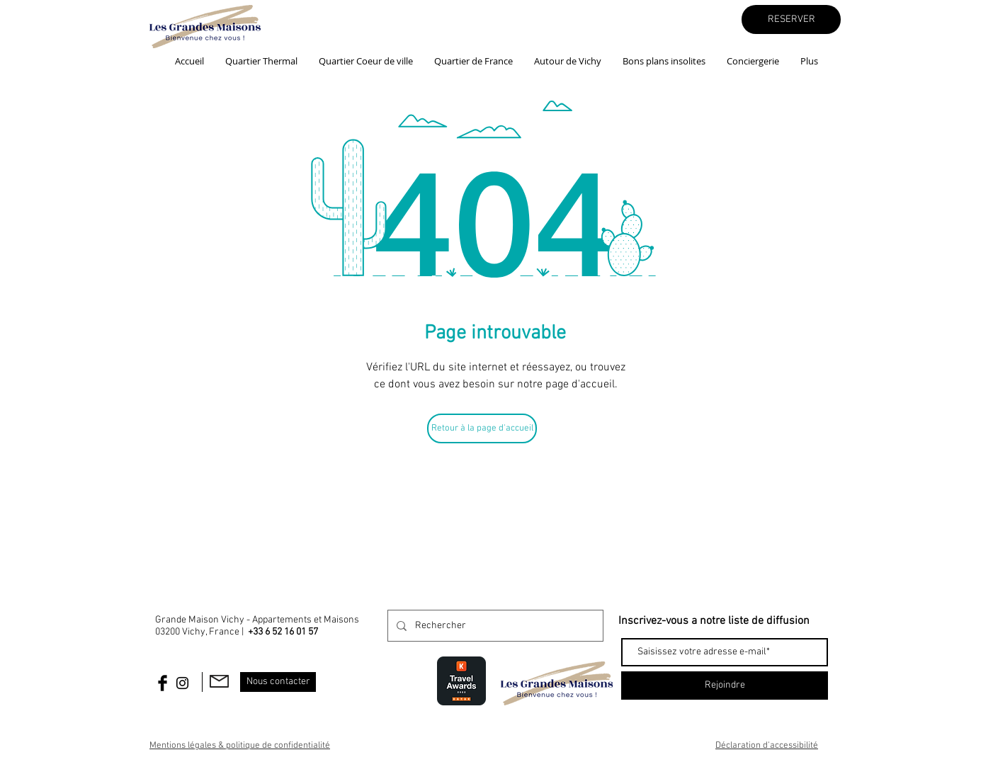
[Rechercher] (494, 625)
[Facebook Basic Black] (162, 683)
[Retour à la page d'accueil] (482, 428)
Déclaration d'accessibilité (766, 745)
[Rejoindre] (724, 685)
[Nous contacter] (278, 682)
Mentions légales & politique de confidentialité (239, 745)
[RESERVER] (791, 19)
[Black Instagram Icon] (182, 683)
